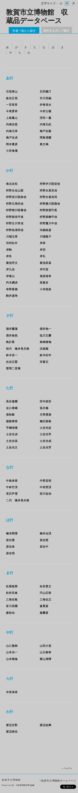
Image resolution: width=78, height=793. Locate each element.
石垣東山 (12, 91)
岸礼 (43, 256)
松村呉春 (12, 592)
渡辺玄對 (12, 725)
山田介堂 (45, 645)
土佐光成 (45, 441)
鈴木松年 (45, 355)
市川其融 (45, 98)
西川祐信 (45, 493)
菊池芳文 (12, 262)
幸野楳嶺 (12, 289)
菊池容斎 (45, 262)
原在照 (44, 540)
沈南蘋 (44, 348)
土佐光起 (45, 427)
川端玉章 (12, 236)
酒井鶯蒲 (12, 328)
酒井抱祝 (12, 335)
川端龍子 (45, 236)
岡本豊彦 (12, 144)
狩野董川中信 (48, 223)
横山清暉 (45, 659)
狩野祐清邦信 (15, 230)
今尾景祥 (12, 111)
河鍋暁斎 (45, 230)
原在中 (44, 546)
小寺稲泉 (45, 289)
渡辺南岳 (12, 731)
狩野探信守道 (15, 216)
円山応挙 (45, 592)
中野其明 (45, 480)
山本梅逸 (12, 659)
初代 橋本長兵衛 (17, 348)
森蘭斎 (44, 612)
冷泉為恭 (12, 692)
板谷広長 (12, 98)
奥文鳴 (44, 144)
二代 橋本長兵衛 (17, 500)
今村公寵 (45, 111)
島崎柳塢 (45, 342)
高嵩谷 (44, 282)
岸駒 (9, 249)
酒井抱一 (45, 328)
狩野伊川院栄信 (50, 183)
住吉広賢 (12, 361)
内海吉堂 (12, 124)
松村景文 (45, 586)
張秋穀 (10, 414)
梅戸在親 (45, 131)
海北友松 (12, 183)
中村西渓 (45, 487)
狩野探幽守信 (48, 216)
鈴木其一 (12, 355)
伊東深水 (45, 104)
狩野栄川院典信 (16, 197)
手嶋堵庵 (12, 427)
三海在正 (45, 599)
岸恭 (43, 243)
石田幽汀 (45, 91)
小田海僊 (12, 150)
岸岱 (43, 249)
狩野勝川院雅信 (50, 203)
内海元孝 (12, 131)
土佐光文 (12, 447)
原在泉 (10, 546)
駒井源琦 (12, 295)
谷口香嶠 (12, 408)
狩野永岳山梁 (15, 190)
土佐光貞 (12, 434)
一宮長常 (12, 104)
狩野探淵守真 (48, 210)
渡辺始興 (45, 725)
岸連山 (10, 276)
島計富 (10, 342)
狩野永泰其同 (48, 197)
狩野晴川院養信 (16, 210)
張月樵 (44, 408)
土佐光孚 (45, 434)
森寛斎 (44, 606)
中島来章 (12, 480)
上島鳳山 (12, 117)
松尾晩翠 (12, 586)
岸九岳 (10, 269)
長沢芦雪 (12, 493)
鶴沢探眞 (45, 421)
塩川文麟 (45, 335)
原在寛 (10, 540)
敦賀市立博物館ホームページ (58, 780)
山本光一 (12, 652)
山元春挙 (45, 652)
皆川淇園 (12, 606)
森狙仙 (10, 612)
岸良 (9, 256)
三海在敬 (12, 599)
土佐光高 (12, 441)
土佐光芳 (45, 447)
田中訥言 (47, 401)
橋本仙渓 (45, 533)
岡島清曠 (45, 137)
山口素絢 (12, 645)
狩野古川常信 (15, 223)
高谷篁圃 (12, 401)
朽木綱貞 (12, 282)
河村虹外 (12, 243)
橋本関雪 (12, 533)
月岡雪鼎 (45, 414)
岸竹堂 (44, 269)
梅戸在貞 (12, 137)
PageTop (68, 768)
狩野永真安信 (48, 190)
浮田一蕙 (45, 117)
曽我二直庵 (13, 368)
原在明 (10, 553)
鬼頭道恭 (45, 276)
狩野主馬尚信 (15, 203)
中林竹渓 (12, 487)
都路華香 (12, 421)
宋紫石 (44, 361)
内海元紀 (45, 124)
